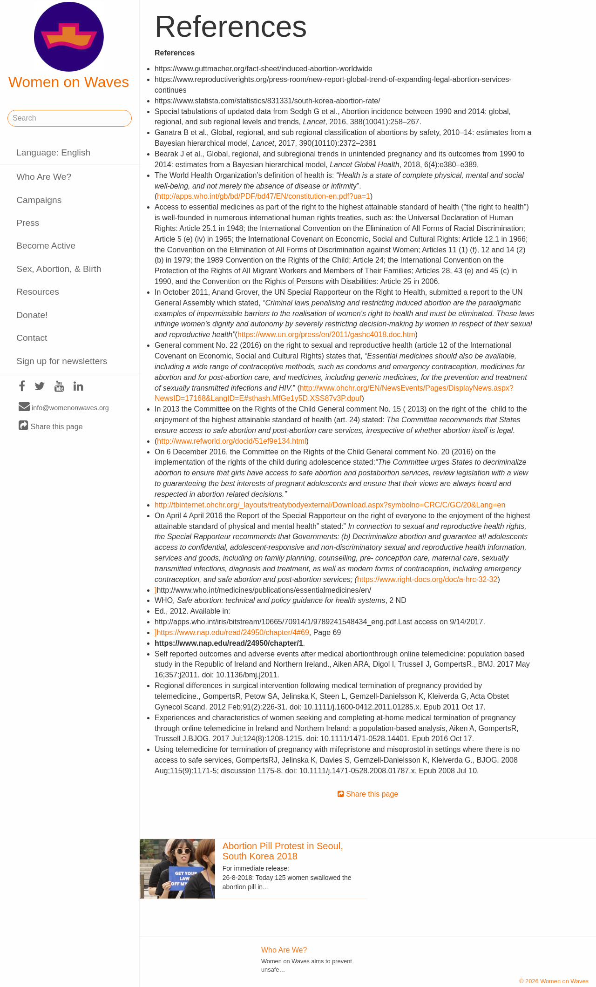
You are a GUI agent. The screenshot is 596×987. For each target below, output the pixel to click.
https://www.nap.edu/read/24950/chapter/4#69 (232, 632)
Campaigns (38, 200)
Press (27, 223)
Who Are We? (43, 177)
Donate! (31, 315)
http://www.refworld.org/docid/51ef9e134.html (231, 441)
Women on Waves (68, 46)
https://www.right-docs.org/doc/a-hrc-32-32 (427, 579)
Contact (31, 338)
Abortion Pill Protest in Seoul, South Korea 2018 (283, 851)
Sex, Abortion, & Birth (58, 269)
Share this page (51, 426)
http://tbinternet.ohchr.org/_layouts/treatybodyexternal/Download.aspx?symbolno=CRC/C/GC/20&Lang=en (330, 505)
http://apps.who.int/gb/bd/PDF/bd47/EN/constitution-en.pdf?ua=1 (263, 196)
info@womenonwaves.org (64, 407)
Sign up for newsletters (61, 361)
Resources (37, 292)
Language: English (53, 152)
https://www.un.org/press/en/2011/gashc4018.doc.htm (326, 334)
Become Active (45, 245)
